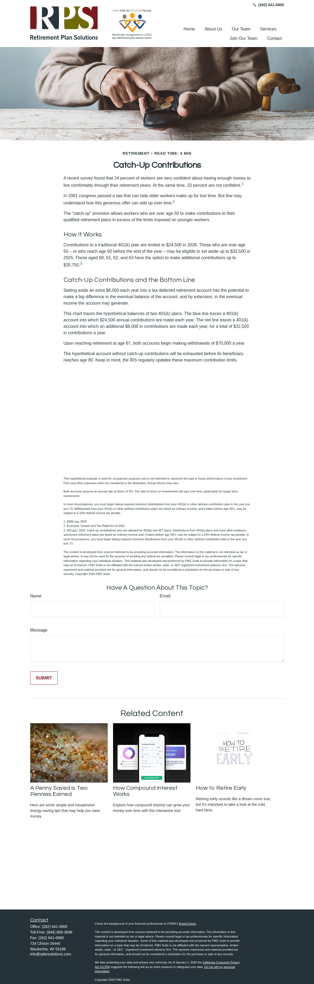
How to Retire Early (221, 788)
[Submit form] (44, 678)
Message (39, 630)
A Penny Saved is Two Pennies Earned (59, 791)
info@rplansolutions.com (50, 954)
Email (165, 596)
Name (36, 596)
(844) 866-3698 (59, 932)
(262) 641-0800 (268, 5)
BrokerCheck (187, 923)
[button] (189, 29)
